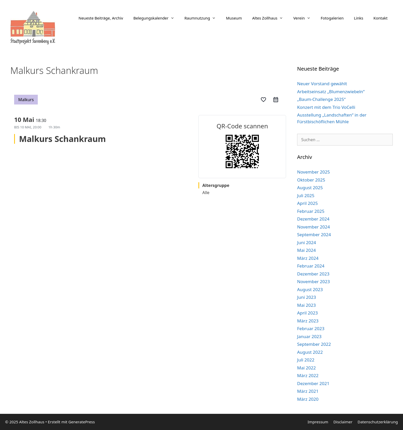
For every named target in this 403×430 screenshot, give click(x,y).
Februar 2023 (310, 328)
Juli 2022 (305, 360)
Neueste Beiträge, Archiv (101, 18)
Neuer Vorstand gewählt (322, 84)
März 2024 (307, 258)
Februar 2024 (310, 266)
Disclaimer (342, 421)
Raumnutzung (203, 18)
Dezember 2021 (313, 383)
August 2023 (310, 289)
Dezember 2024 (313, 219)
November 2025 (313, 172)
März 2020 (307, 399)
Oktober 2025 (311, 180)
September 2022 (314, 344)
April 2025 (307, 203)
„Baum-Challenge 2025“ (321, 99)
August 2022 (310, 352)
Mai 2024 (306, 250)
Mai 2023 (306, 305)
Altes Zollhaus (270, 18)
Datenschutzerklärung (378, 421)
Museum (234, 18)
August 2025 (310, 187)
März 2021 (307, 391)
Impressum (318, 421)
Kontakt (380, 18)
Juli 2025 (305, 195)
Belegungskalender (156, 18)
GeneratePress (81, 421)
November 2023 (313, 281)
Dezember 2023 (313, 274)
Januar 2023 (309, 336)
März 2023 (307, 321)
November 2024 (313, 227)
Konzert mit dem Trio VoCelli (326, 107)
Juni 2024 (306, 242)
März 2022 (307, 375)
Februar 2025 (310, 211)
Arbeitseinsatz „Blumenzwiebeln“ (331, 91)
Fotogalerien (332, 18)
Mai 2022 (306, 368)
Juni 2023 (306, 297)
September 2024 (314, 234)
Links (358, 18)
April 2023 (307, 313)
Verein (304, 18)
